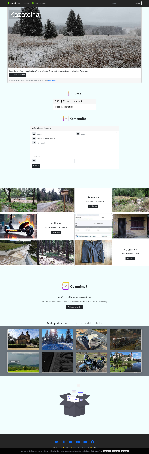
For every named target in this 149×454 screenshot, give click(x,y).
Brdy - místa (52, 80)
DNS (65, 447)
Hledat (137, 3)
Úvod (20, 3)
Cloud (11, 3)
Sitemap (94, 447)
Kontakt (43, 3)
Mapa (35, 3)
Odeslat (36, 166)
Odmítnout (116, 451)
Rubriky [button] (26, 3)
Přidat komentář (18, 75)
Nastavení (125, 451)
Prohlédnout (93, 206)
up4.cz (74, 447)
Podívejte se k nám (74, 307)
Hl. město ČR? (36, 157)
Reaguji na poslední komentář (46, 138)
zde (101, 451)
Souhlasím (107, 451)
